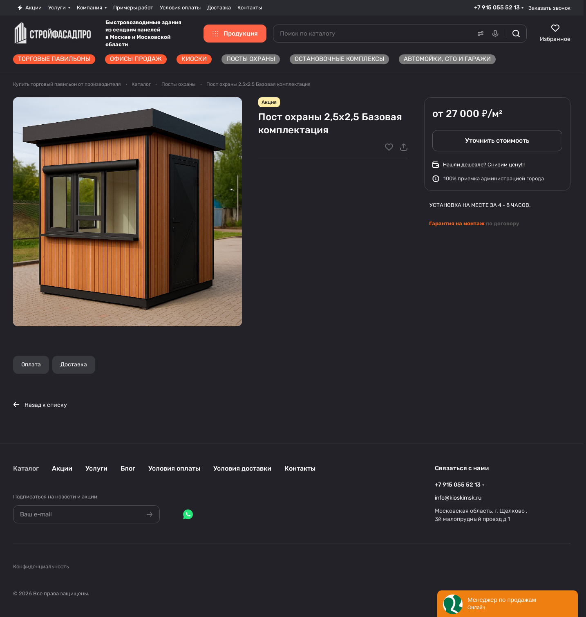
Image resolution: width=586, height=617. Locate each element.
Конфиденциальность (41, 566)
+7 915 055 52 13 (497, 7)
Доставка (73, 364)
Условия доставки (242, 468)
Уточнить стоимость (497, 140)
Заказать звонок (549, 8)
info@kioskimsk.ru (458, 497)
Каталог (26, 468)
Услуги (96, 468)
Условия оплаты (174, 468)
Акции (62, 468)
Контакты (299, 468)
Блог (128, 468)
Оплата (31, 364)
